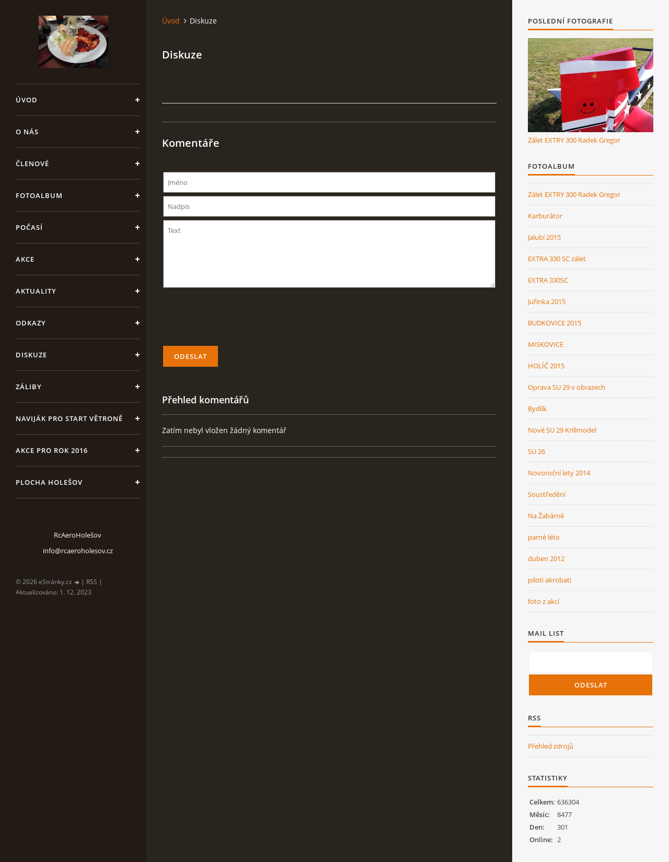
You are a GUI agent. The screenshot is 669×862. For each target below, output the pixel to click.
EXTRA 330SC (548, 280)
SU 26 (536, 451)
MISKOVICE (545, 344)
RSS (91, 581)
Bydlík (537, 408)
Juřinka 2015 (547, 301)
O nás (27, 131)
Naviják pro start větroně (69, 418)
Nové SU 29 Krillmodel (562, 430)
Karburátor (545, 215)
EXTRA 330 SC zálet (557, 258)
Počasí (29, 227)
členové (32, 163)
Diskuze (31, 354)
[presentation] (329, 321)
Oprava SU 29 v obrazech (566, 387)
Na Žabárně (546, 515)
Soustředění (547, 494)
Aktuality (36, 291)
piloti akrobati (549, 580)
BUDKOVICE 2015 (554, 323)
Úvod (27, 99)
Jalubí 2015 (544, 237)
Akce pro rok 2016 (52, 450)
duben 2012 (546, 558)
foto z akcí (543, 601)
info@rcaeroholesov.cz (78, 550)
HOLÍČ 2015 (546, 365)
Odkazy (31, 323)
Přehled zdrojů (550, 746)
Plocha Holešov (49, 482)
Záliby (29, 386)
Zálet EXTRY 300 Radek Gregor (574, 140)
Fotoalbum (39, 195)
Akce (25, 259)
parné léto (544, 537)
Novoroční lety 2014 (559, 472)
